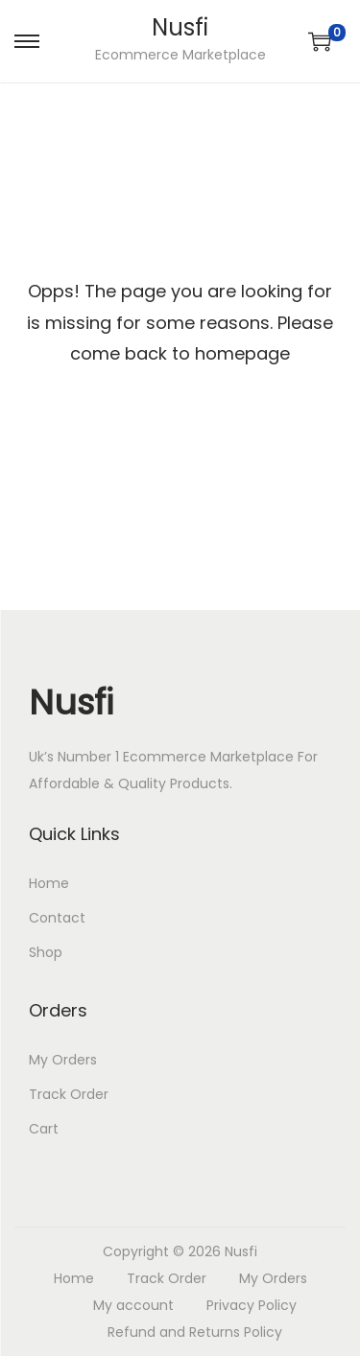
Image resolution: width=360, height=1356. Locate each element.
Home (49, 883)
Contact (57, 917)
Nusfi (180, 27)
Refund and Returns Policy (195, 1332)
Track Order (68, 1094)
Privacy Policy (251, 1305)
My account (133, 1305)
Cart (44, 1128)
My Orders (63, 1059)
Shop (45, 952)
